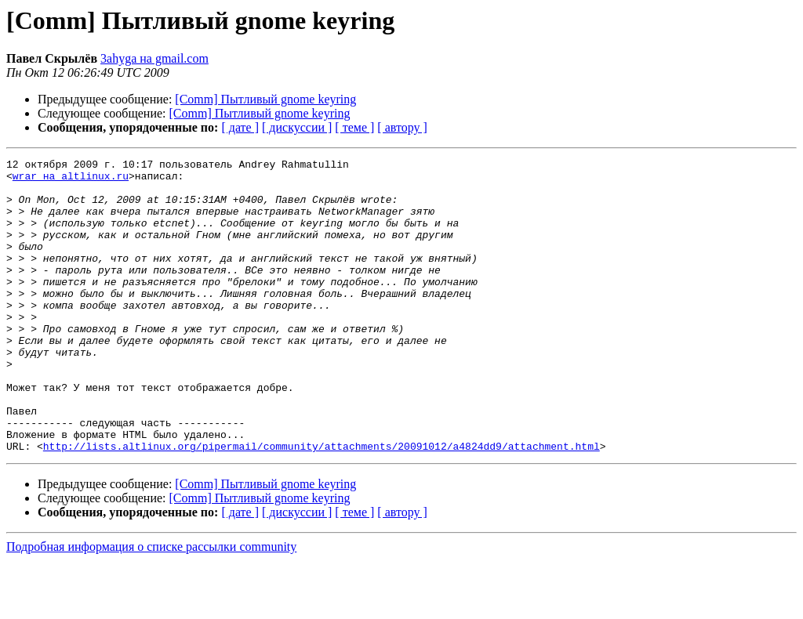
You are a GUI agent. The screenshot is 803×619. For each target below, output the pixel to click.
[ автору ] (402, 127)
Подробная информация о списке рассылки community (151, 605)
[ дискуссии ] (297, 127)
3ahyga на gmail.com (154, 58)
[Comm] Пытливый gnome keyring (265, 99)
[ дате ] (240, 127)
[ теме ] (354, 127)
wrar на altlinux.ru (71, 180)
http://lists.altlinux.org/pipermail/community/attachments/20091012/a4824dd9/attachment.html (321, 505)
